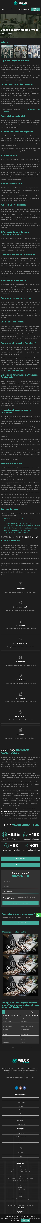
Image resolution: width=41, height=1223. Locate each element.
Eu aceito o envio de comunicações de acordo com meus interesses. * (19, 897)
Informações (20, 1120)
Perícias (21, 1140)
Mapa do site (21, 1124)
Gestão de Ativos (21, 1137)
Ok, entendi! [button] (25, 1220)
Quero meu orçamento (20, 923)
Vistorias (20, 1144)
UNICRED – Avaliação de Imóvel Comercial (17, 533)
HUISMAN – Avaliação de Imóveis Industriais (17, 523)
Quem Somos (6, 9)
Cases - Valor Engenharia (15, 370)
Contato (25, 9)
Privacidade (21, 1152)
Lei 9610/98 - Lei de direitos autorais (27, 1049)
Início (3, 9)
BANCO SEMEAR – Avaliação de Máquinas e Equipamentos (22, 525)
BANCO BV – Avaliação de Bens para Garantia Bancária (21, 528)
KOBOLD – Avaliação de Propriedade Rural (17, 530)
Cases (16, 8)
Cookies (21, 1156)
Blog (19, 9)
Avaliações (21, 1133)
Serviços (11, 8)
